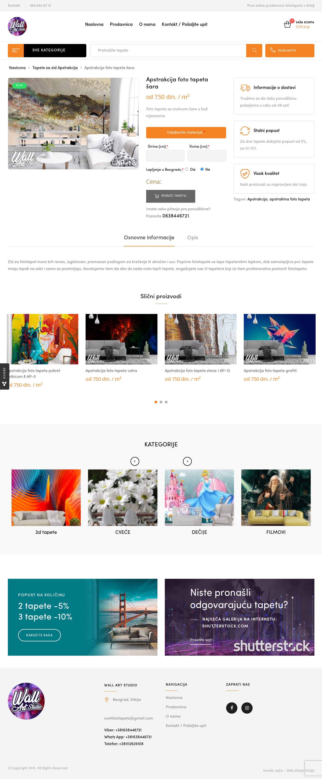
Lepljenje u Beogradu (163, 170)
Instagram (247, 708)
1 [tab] (156, 402)
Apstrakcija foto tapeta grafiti (270, 371)
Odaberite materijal (186, 133)
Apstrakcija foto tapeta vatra (111, 371)
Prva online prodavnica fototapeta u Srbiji (280, 5)
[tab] (149, 237)
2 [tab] (161, 402)
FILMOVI (276, 532)
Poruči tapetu (173, 196)
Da (190, 170)
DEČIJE (199, 532)
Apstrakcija (257, 199)
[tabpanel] (42, 351)
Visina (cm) (198, 147)
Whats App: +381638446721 (128, 737)
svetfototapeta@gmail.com (128, 719)
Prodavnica (121, 24)
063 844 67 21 (40, 5)
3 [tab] (166, 402)
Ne (205, 170)
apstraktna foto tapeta (290, 199)
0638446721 (175, 216)
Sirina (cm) (157, 147)
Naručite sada (39, 635)
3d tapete (46, 532)
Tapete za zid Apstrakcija (55, 68)
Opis (192, 238)
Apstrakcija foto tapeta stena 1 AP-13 (197, 371)
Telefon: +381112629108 (123, 744)
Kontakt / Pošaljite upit (184, 24)
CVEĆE (122, 532)
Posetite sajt (201, 640)
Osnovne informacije (149, 238)
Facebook (231, 708)
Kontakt (14, 5)
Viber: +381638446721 (123, 730)
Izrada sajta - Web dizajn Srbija (288, 770)
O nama (147, 24)
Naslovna (94, 24)
